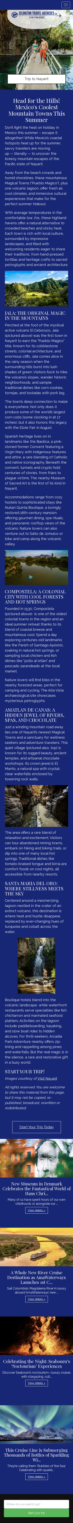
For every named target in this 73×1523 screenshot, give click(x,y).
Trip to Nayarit (36, 79)
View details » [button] (36, 1210)
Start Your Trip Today (36, 1127)
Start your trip (36, 1513)
